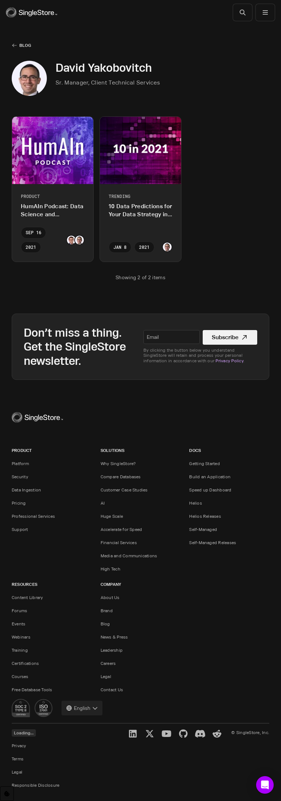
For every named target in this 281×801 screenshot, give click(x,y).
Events (18, 623)
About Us (110, 597)
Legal (106, 676)
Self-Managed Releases (212, 542)
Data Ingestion (26, 490)
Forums (19, 610)
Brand (107, 610)
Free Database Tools (32, 689)
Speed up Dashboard (210, 490)
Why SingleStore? (118, 463)
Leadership (112, 650)
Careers (108, 663)
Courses (20, 676)
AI (103, 503)
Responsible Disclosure (35, 785)
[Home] (31, 12)
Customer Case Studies (124, 490)
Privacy (19, 745)
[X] (149, 733)
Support (20, 529)
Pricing (19, 503)
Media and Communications (129, 555)
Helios (195, 503)
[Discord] (200, 733)
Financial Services (119, 542)
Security (20, 476)
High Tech (110, 569)
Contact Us (112, 689)
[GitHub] (183, 733)
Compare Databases (121, 476)
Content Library (27, 597)
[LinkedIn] (132, 733)
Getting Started (204, 463)
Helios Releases (205, 516)
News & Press (114, 637)
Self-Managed (203, 529)
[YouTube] (166, 733)
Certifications (25, 663)
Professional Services (33, 516)
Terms (17, 758)
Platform (20, 463)
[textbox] (171, 337)
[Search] (242, 12)
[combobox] (81, 708)
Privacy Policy (229, 360)
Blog (25, 45)
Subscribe (230, 337)
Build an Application (210, 476)
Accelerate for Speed (121, 529)
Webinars (21, 637)
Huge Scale (112, 516)
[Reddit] (216, 733)
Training (20, 650)
